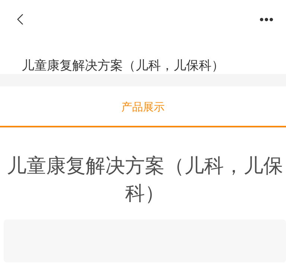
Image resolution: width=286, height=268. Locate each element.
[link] (145, 241)
